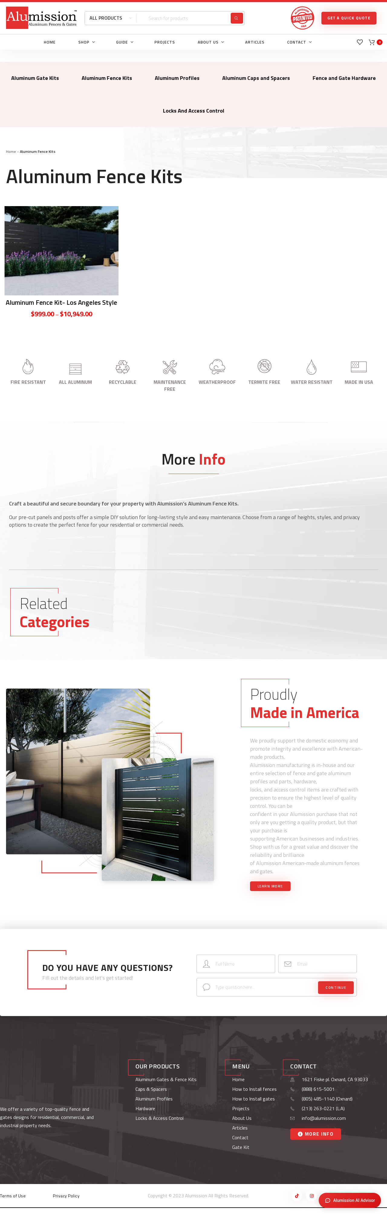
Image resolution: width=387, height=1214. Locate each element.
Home (11, 151)
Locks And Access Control (193, 111)
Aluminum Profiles (177, 78)
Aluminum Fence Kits (107, 78)
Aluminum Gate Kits (35, 78)
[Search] (165, 18)
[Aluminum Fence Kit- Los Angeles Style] (62, 250)
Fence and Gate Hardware (344, 78)
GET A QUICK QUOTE (348, 18)
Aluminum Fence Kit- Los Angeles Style (61, 302)
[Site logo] (42, 17)
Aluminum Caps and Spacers (256, 78)
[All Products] (111, 18)
